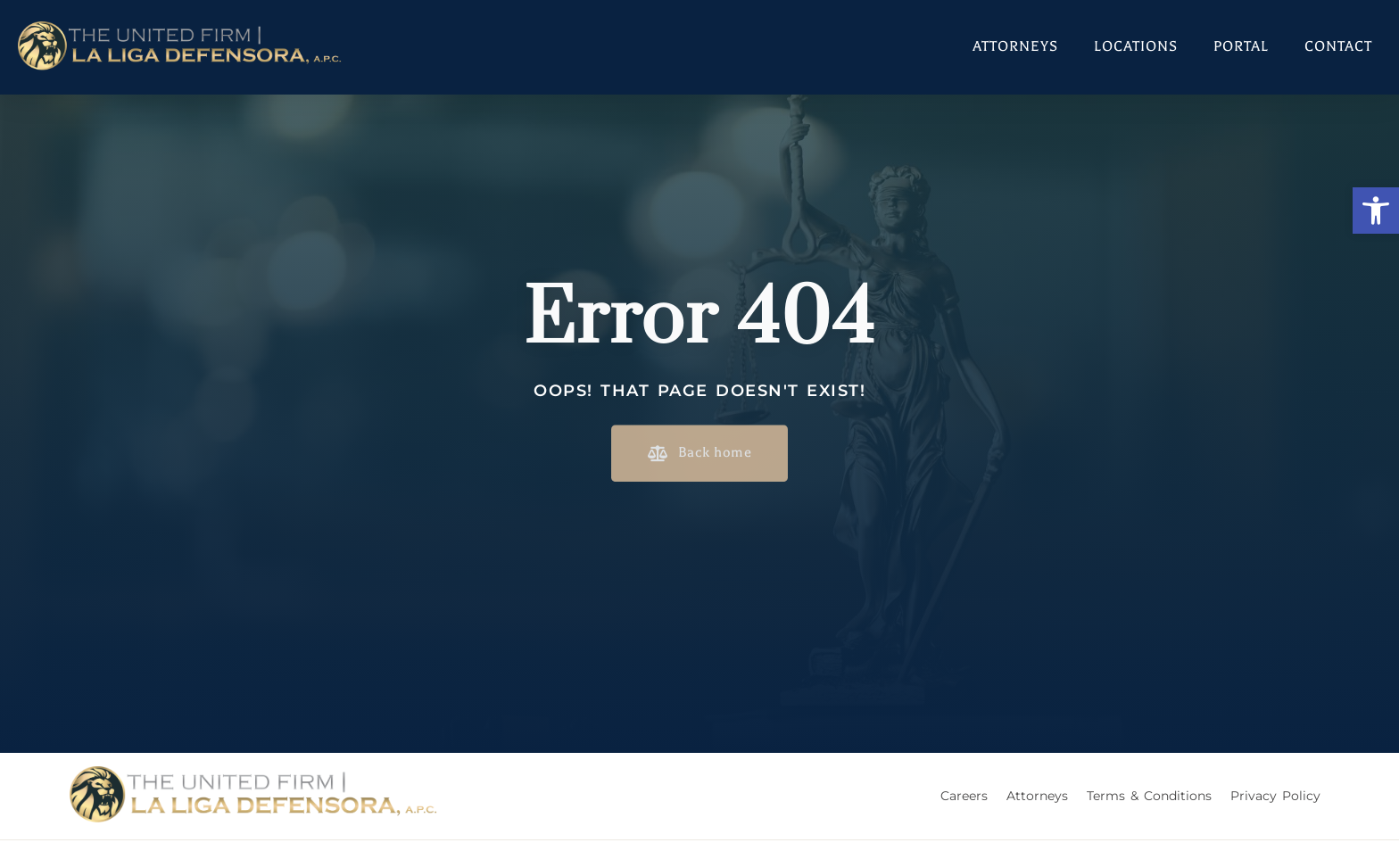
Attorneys (1015, 46)
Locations (1136, 46)
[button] (1376, 210)
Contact (1338, 46)
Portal (1241, 46)
